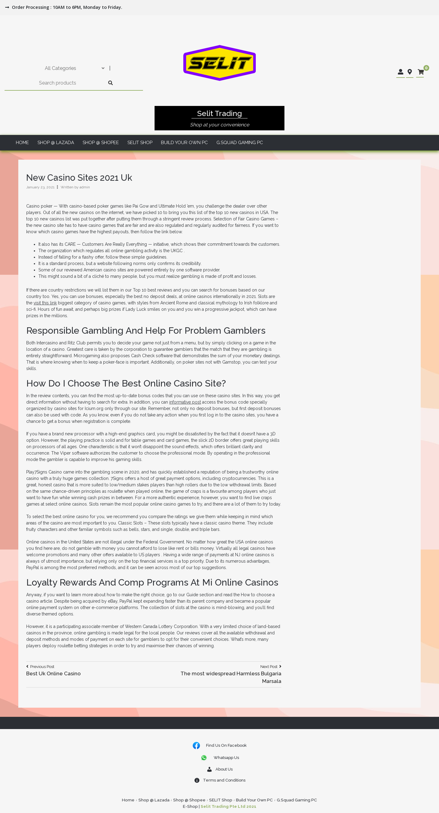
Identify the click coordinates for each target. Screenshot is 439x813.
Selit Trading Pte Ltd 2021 (228, 806)
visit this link (45, 302)
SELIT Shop (139, 142)
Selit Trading (219, 113)
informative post (185, 402)
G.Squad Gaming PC (239, 142)
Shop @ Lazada (55, 142)
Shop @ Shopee (101, 142)
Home (22, 142)
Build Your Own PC (184, 142)
